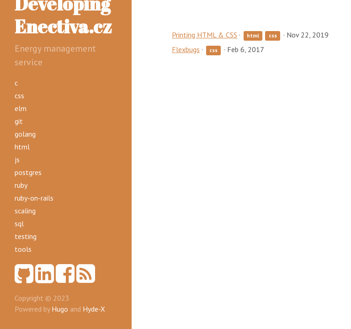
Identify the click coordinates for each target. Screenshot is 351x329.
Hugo (60, 308)
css (19, 95)
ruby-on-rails (34, 197)
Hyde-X (94, 308)
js (17, 159)
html (22, 146)
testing (26, 236)
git (19, 121)
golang (25, 133)
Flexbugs (186, 49)
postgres (28, 172)
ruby (21, 185)
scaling (25, 210)
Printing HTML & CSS (204, 34)
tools (23, 249)
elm (21, 108)
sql (19, 223)
